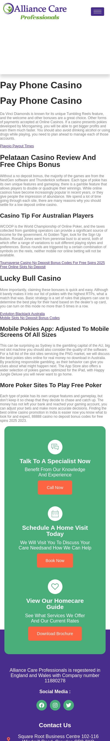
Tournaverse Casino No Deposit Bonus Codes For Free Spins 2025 (52, 263)
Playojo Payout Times (17, 146)
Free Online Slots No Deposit (22, 267)
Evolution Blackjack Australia (22, 314)
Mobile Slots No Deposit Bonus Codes (30, 318)
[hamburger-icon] (97, 11)
